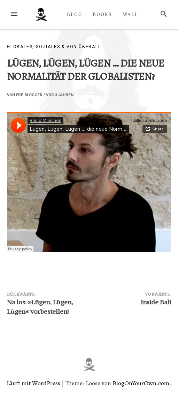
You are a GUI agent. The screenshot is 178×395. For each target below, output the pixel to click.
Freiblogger (29, 95)
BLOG (74, 14)
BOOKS (102, 14)
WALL (131, 14)
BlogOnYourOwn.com (141, 383)
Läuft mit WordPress (34, 383)
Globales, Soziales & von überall (54, 46)
